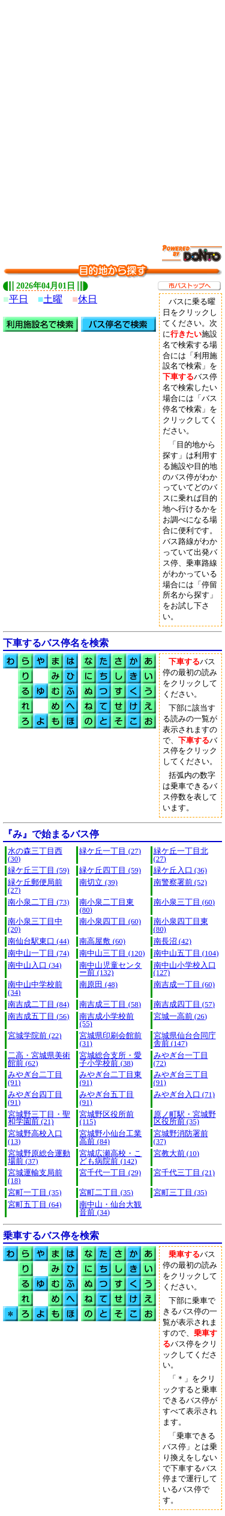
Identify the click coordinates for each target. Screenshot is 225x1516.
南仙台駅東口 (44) (39, 941)
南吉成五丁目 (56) (39, 1016)
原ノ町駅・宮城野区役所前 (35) (185, 1118)
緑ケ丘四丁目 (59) (110, 870)
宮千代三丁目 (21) (184, 1173)
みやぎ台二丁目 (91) (35, 1079)
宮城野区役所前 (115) (106, 1118)
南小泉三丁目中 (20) (35, 925)
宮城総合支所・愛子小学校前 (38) (110, 1059)
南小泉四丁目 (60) (110, 921)
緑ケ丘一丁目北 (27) (181, 855)
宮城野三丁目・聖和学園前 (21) (39, 1118)
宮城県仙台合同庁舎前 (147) (185, 1040)
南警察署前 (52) (181, 882)
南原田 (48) (98, 984)
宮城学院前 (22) (35, 1036)
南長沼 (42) (173, 941)
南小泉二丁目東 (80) (106, 906)
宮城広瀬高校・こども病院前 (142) (110, 1157)
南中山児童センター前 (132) (110, 969)
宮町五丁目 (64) (35, 1204)
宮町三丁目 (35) (181, 1192)
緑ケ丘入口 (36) (181, 870)
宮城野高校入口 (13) (35, 1137)
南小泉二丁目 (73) (39, 902)
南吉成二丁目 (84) (39, 1004)
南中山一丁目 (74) (39, 953)
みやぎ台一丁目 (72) (181, 1059)
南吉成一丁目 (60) (184, 984)
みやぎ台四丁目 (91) (35, 1098)
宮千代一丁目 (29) (110, 1173)
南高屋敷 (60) (102, 941)
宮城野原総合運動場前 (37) (39, 1157)
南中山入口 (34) (35, 965)
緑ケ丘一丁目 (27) (110, 851)
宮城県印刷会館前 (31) (110, 1040)
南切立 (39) (98, 882)
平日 (18, 299)
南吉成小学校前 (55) (106, 1020)
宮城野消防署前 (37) (181, 1137)
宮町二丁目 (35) (106, 1192)
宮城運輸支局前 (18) (35, 1177)
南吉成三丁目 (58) (110, 1004)
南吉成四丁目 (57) (184, 1004)
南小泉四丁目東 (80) (181, 925)
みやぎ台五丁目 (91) (106, 1098)
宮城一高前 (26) (181, 1016)
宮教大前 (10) (177, 1153)
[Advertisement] (112, 115)
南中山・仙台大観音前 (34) (110, 1208)
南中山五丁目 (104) (186, 953)
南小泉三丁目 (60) (184, 902)
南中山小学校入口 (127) (185, 969)
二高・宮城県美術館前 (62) (39, 1059)
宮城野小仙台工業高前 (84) (110, 1137)
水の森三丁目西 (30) (35, 855)
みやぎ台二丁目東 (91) (110, 1079)
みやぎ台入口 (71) (184, 1094)
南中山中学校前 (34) (35, 988)
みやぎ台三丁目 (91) (181, 1079)
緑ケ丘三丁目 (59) (39, 870)
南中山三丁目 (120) (112, 953)
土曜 (52, 299)
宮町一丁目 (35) (35, 1192)
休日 (87, 299)
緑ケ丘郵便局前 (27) (35, 886)
